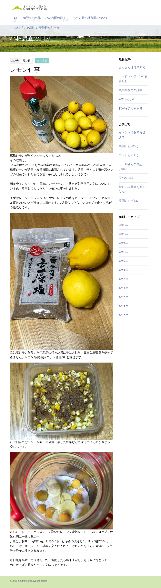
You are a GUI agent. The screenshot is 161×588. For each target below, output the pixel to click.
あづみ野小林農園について (90, 17)
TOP (15, 17)
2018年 (123, 297)
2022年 (123, 261)
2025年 (123, 234)
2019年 (123, 288)
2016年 (123, 315)
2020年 (123, 279)
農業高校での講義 (130, 90)
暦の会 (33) (126, 178)
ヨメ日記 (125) (128, 155)
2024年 (123, 243)
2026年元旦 (126, 99)
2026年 (123, 225)
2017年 (123, 306)
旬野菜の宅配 (32, 17)
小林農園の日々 (56, 17)
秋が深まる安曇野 (130, 108)
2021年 (123, 270)
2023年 (123, 252)
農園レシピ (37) (129, 200)
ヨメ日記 (42, 60)
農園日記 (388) (128, 146)
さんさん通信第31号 (132, 67)
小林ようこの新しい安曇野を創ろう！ (37, 27)
